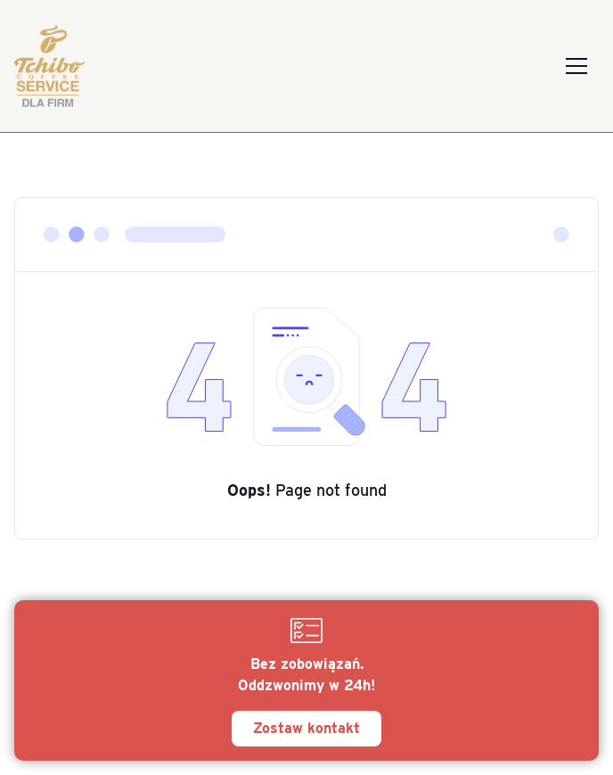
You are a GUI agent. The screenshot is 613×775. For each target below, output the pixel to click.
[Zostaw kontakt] (306, 680)
